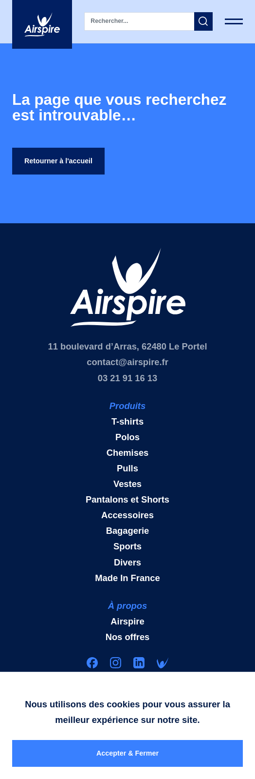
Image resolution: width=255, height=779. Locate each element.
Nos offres (128, 640)
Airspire (127, 625)
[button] (203, 21)
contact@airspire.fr (127, 365)
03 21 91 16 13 (127, 381)
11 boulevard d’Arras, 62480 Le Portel (127, 350)
